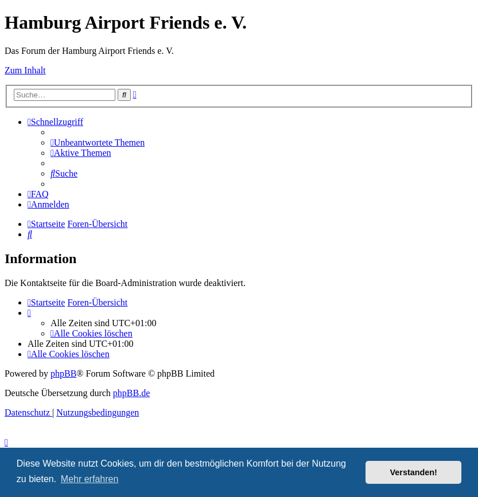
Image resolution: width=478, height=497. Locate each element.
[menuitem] (97, 142)
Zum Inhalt (25, 70)
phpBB (63, 373)
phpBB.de (131, 393)
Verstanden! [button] (413, 472)
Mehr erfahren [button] (90, 479)
